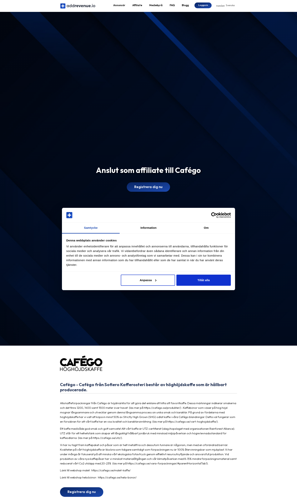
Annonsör (119, 6)
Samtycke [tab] (91, 227)
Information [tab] (148, 227)
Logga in (203, 6)
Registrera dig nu (148, 190)
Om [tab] (206, 227)
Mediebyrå (156, 6)
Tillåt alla (203, 280)
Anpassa (148, 280)
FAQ (172, 6)
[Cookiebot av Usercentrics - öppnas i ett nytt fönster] (214, 215)
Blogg (185, 6)
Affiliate (137, 6)
